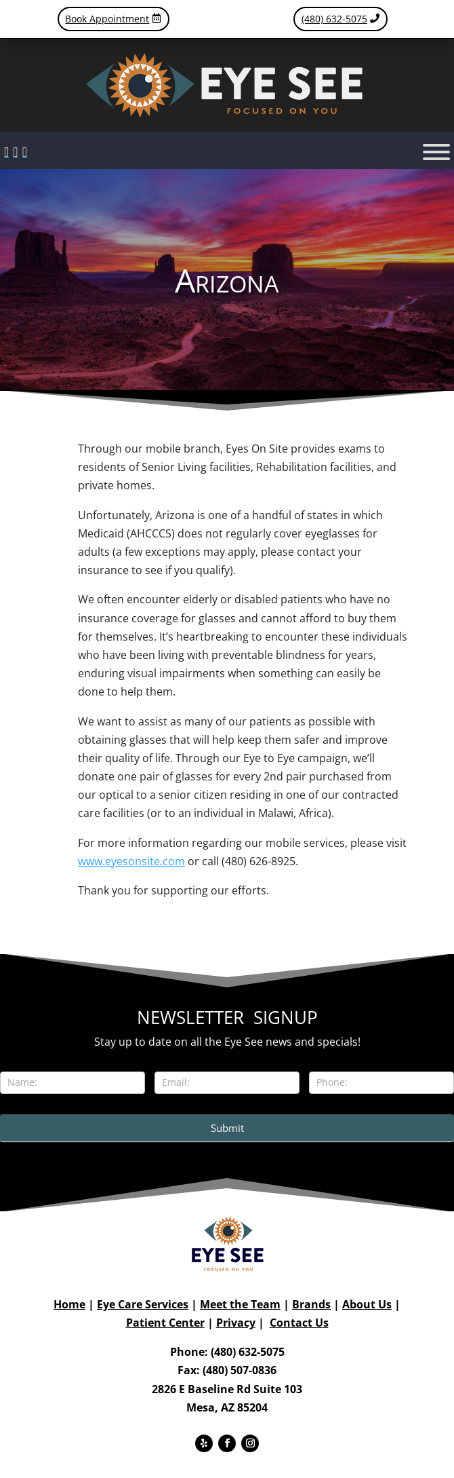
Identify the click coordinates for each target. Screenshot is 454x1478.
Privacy (235, 1322)
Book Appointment (107, 18)
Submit (227, 1128)
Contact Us (299, 1322)
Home (69, 1304)
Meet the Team (240, 1304)
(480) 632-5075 (334, 18)
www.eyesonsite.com (131, 861)
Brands (311, 1304)
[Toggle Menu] (436, 152)
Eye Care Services (142, 1304)
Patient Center (165, 1322)
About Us (367, 1304)
